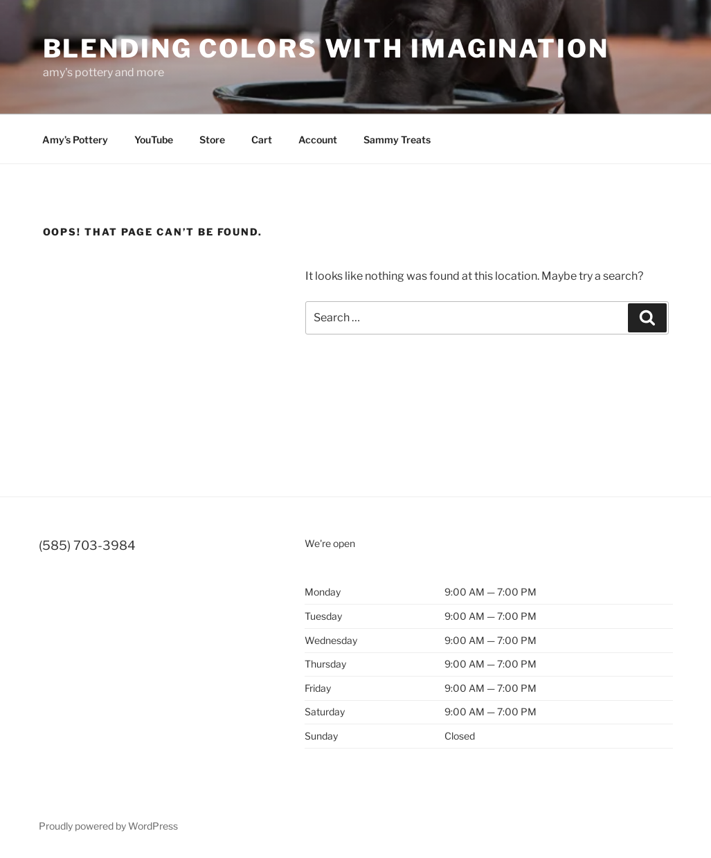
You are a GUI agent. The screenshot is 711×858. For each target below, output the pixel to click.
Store (212, 139)
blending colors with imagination (326, 48)
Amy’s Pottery (75, 139)
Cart (261, 139)
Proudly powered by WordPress (108, 826)
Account (317, 139)
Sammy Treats (397, 139)
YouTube (153, 139)
